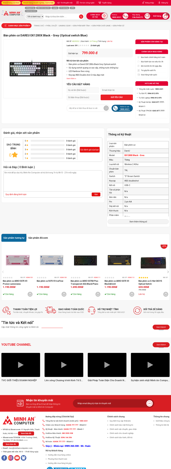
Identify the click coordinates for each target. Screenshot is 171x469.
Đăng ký (164, 3)
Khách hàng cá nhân (11, 3)
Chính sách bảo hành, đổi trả (121, 437)
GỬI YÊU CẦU (117, 97)
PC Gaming (64, 8)
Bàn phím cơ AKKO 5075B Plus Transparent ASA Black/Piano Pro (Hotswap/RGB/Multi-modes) (84, 282)
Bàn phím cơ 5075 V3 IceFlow (50, 281)
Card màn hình (31, 11)
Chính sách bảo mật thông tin (121, 425)
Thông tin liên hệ (162, 425)
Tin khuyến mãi (66, 3)
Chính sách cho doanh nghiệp (122, 433)
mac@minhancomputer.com (20, 448)
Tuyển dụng (106, 3)
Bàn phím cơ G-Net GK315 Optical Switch (150, 282)
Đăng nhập (149, 3)
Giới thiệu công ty (163, 421)
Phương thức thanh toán (57, 459)
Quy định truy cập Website (120, 421)
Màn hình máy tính (43, 8)
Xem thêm (161, 327)
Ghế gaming (30, 8)
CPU (72, 8)
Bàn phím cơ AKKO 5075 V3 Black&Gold (117, 282)
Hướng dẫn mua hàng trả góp (60, 463)
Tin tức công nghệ (86, 3)
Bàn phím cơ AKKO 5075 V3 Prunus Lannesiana (15, 282)
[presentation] (3, 271)
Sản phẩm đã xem (38, 237)
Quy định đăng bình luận (15, 194)
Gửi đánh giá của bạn (89, 150)
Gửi (96, 194)
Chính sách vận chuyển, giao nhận (123, 429)
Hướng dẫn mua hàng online (59, 455)
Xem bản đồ (26, 433)
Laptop (55, 8)
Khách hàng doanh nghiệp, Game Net (38, 3)
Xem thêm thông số (138, 222)
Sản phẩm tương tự (13, 237)
